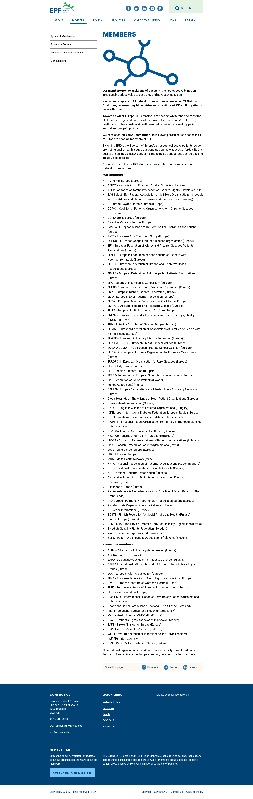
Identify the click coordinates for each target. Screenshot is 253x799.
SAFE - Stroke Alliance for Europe (129, 624)
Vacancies (108, 708)
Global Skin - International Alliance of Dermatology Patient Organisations (153, 596)
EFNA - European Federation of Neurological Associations (144, 578)
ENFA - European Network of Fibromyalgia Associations (143, 587)
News (172, 20)
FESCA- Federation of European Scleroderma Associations (145, 375)
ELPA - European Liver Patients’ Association (135, 296)
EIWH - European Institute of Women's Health (137, 582)
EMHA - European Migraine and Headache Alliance (139, 305)
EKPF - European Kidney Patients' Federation (136, 292)
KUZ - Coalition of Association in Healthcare (135, 431)
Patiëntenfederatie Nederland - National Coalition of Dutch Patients (150, 491)
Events (106, 714)
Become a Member (61, 44)
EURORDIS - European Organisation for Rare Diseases (141, 361)
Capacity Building (147, 20)
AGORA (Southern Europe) (124, 555)
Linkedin (193, 667)
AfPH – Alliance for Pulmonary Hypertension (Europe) (142, 550)
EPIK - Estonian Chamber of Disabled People (136, 324)
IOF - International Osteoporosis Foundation (135, 417)
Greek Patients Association (125, 403)
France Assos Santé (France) (126, 384)
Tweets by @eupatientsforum (172, 694)
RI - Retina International (122, 510)
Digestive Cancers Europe (124, 222)
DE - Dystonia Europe (121, 217)
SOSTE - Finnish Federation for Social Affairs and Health (143, 514)
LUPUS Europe (117, 454)
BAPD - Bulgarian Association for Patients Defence (140, 559)
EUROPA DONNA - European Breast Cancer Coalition (140, 343)
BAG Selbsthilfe (118, 194)
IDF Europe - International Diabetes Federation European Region (148, 412)
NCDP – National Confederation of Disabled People (140, 468)
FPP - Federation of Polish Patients (130, 380)
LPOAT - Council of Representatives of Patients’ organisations (147, 440)
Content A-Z (161, 791)
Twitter (174, 667)
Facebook (152, 667)
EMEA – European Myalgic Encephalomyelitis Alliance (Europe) (147, 301)
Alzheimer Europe (119, 180)
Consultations (58, 60)
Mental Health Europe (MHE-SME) (129, 615)
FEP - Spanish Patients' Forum (127, 371)
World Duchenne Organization (127, 533)
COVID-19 (108, 720)
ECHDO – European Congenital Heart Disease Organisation (145, 241)
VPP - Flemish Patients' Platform (129, 629)
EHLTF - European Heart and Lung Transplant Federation (143, 287)
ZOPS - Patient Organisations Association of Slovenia (141, 537)
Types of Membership (63, 36)
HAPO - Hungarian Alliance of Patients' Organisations (141, 408)
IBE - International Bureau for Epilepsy (132, 610)
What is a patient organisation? (68, 52)
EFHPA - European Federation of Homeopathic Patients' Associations (152, 273)
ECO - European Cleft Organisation (129, 573)
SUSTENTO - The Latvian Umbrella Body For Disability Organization (150, 524)
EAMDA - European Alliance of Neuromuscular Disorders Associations (152, 227)
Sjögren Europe (117, 519)
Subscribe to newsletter (72, 773)
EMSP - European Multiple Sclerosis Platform (136, 310)
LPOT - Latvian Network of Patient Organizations (138, 445)
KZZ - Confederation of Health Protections (135, 435)
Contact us (177, 791)
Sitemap (146, 791)
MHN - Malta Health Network (126, 459)
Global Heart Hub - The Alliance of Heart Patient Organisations (147, 398)
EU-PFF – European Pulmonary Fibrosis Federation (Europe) (145, 338)
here (155, 164)
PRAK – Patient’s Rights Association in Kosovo (137, 620)
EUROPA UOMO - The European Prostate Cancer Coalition (144, 347)
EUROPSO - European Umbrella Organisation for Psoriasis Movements (152, 352)
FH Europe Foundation (122, 592)
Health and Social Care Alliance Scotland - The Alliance (142, 606)
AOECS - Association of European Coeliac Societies (140, 185)
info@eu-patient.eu (60, 732)
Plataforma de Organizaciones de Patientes (135, 505)
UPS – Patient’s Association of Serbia (131, 643)
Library (190, 20)
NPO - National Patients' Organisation (131, 472)
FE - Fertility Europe (120, 366)
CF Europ (113, 204)
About (58, 20)
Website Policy (111, 702)
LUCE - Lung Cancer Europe (125, 449)
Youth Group (109, 726)
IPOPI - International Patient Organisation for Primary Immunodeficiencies (155, 421)
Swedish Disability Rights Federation (131, 528)
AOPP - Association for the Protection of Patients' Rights (144, 190)
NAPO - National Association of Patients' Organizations (142, 463)
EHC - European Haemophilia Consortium (134, 282)
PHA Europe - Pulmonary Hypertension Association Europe (145, 500)
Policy (97, 20)
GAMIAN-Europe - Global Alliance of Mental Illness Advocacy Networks (153, 389)
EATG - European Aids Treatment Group (133, 236)
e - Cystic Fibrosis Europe (135, 204)
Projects (118, 20)
